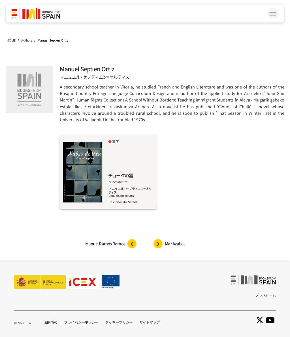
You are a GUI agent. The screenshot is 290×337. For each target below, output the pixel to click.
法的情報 (50, 322)
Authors (26, 40)
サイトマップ (149, 322)
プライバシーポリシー (81, 322)
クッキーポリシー (119, 322)
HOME (11, 40)
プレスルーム (265, 295)
